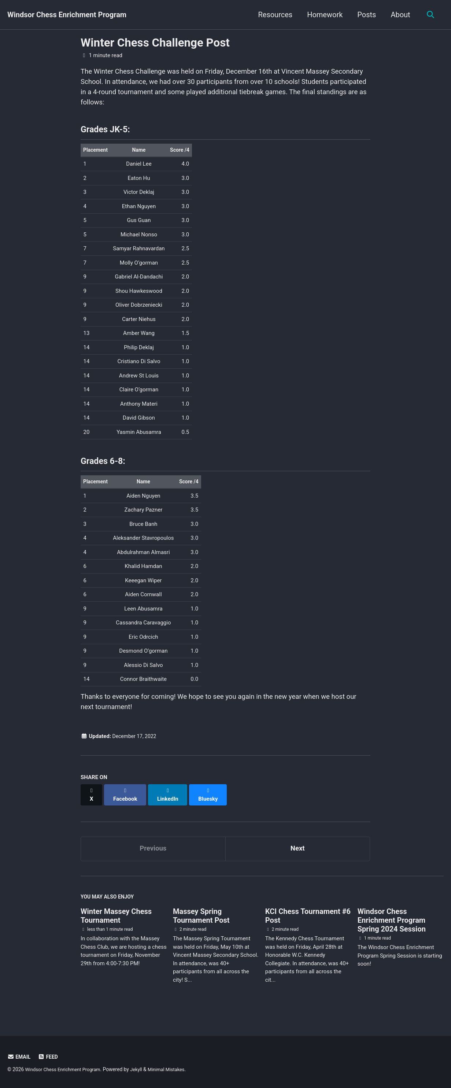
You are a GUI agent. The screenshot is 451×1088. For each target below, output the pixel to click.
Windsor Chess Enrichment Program (66, 14)
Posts (364, 14)
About (398, 14)
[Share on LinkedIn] (170, 804)
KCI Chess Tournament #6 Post (308, 924)
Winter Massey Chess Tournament (116, 924)
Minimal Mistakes (174, 1070)
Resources (273, 14)
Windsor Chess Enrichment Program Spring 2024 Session (392, 928)
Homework (322, 14)
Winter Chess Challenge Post (155, 42)
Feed (49, 1057)
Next (297, 855)
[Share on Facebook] (126, 804)
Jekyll (142, 1070)
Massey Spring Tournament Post (201, 924)
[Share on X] (92, 804)
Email (19, 1057)
